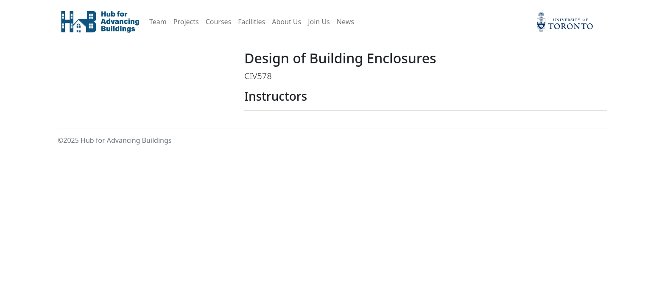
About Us (286, 21)
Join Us (319, 21)
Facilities (251, 21)
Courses (219, 21)
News (345, 21)
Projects (186, 21)
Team (158, 21)
